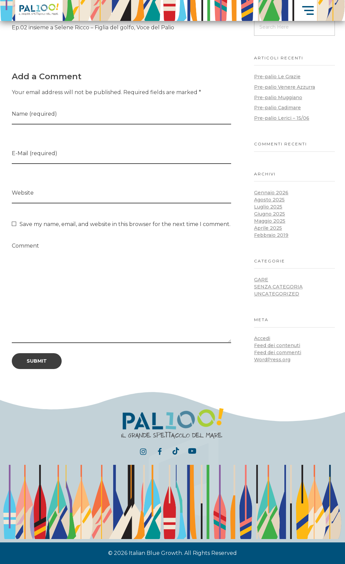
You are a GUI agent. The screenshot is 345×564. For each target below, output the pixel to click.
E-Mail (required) (34, 153)
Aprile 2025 (268, 228)
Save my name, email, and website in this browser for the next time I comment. (125, 224)
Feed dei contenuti (277, 345)
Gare (261, 280)
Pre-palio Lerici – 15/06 (281, 118)
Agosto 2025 (269, 200)
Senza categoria (278, 287)
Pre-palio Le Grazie (277, 77)
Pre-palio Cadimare (277, 108)
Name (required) (34, 114)
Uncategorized (276, 294)
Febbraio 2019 (271, 235)
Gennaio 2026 (271, 193)
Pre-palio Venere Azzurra (284, 87)
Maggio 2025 (269, 221)
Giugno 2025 (269, 214)
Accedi (262, 338)
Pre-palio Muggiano (278, 97)
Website (23, 193)
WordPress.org (272, 360)
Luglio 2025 (268, 207)
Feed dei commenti (277, 352)
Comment (25, 246)
